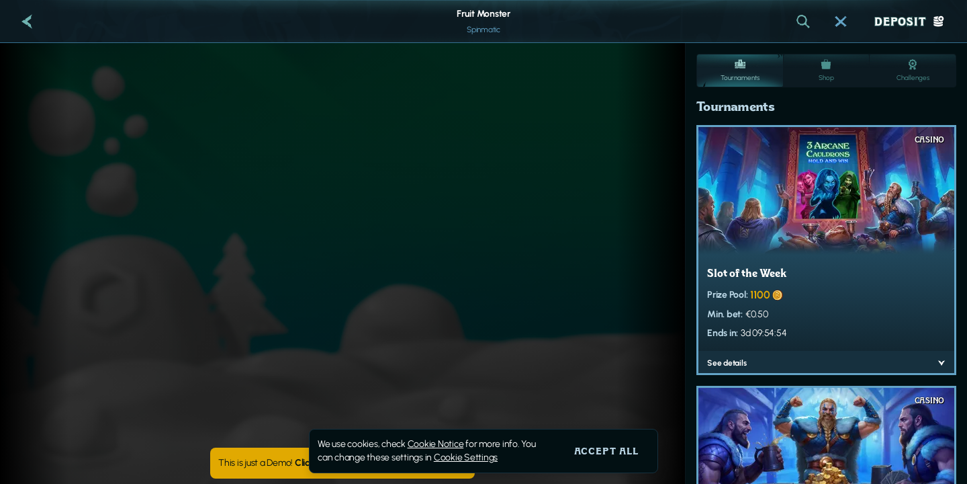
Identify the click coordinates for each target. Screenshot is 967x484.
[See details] (941, 363)
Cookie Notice (436, 444)
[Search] (803, 21)
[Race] (841, 21)
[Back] (27, 21)
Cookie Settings (466, 457)
